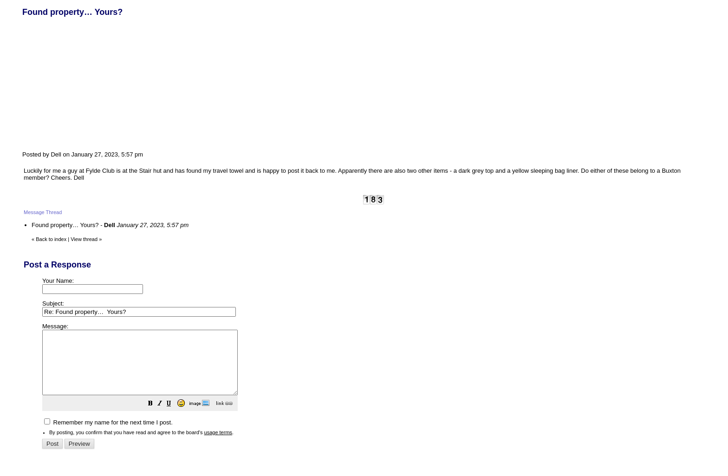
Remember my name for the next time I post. (108, 434)
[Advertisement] (92, 83)
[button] (173, 417)
